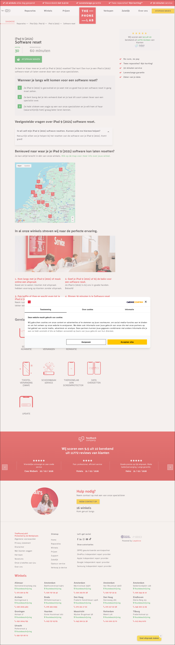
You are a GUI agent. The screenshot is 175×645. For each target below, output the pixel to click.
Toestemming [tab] (45, 309)
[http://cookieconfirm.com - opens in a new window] (135, 302)
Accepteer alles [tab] (127, 342)
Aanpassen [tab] (86, 342)
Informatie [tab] (129, 309)
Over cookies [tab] (87, 309)
